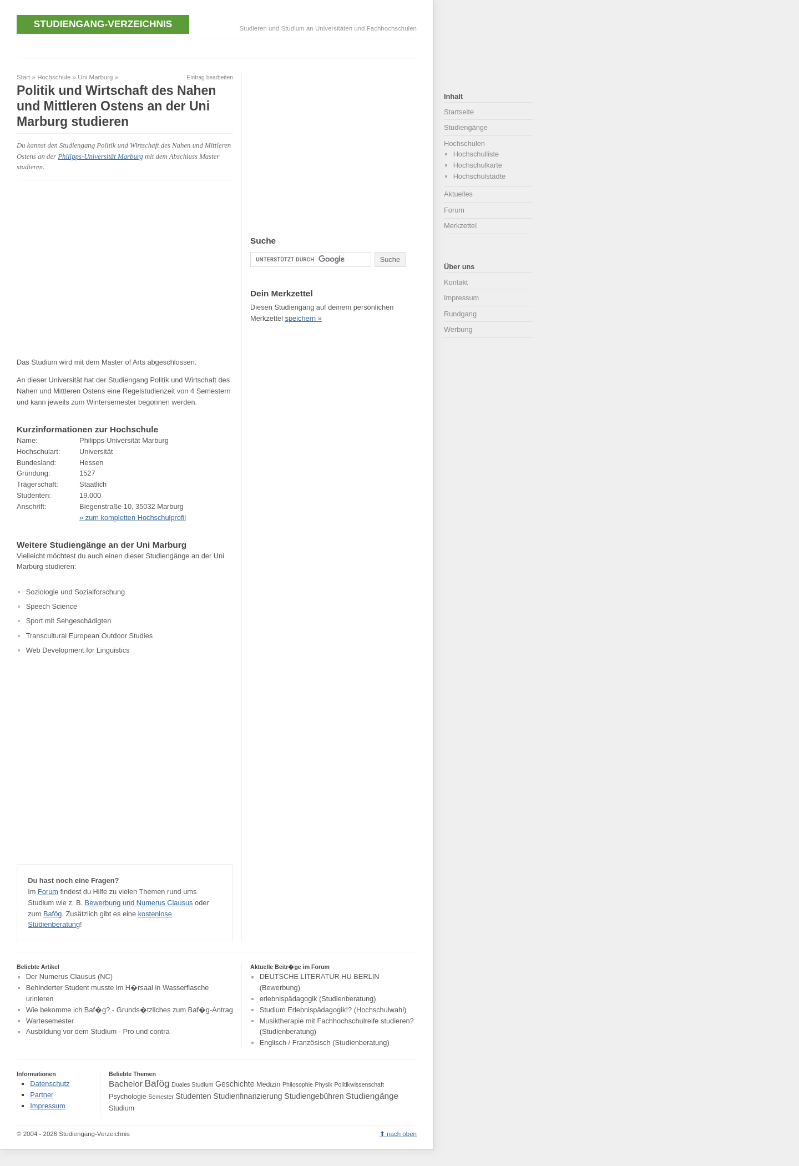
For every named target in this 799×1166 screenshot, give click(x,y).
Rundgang (460, 314)
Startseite (459, 112)
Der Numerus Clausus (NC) (69, 977)
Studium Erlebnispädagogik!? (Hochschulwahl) (333, 1010)
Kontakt (456, 282)
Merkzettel (460, 225)
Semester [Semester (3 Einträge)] (161, 1096)
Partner (41, 1095)
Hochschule (53, 77)
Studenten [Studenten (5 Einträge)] (193, 1096)
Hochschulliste (476, 154)
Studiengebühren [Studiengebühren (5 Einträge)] (313, 1096)
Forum (48, 891)
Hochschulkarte (477, 165)
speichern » (303, 318)
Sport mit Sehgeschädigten (69, 621)
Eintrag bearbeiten (209, 77)
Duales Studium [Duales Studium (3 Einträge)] (192, 1084)
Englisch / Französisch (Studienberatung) (325, 1042)
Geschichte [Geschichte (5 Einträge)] (234, 1083)
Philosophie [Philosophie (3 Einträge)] (297, 1084)
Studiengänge (466, 127)
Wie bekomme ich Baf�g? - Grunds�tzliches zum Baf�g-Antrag (129, 1010)
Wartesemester (50, 1021)
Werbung (458, 329)
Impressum (461, 298)
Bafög (52, 914)
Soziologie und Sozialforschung (75, 592)
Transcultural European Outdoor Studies (89, 636)
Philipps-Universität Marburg (100, 156)
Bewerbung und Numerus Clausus (139, 903)
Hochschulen (464, 143)
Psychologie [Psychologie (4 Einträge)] (127, 1097)
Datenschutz (49, 1083)
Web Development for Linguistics (78, 650)
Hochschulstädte (479, 176)
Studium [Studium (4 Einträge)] (121, 1108)
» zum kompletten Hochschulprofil (132, 517)
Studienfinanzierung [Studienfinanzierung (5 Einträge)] (247, 1096)
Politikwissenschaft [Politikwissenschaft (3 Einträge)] (359, 1084)
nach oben (402, 1133)
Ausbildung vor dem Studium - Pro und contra (98, 1032)
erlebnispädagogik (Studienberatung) (318, 999)
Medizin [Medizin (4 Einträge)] (268, 1084)
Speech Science (51, 606)
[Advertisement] (219, 47)
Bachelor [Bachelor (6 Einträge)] (126, 1083)
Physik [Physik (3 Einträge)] (323, 1084)
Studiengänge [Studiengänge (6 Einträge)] (372, 1096)
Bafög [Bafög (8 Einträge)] (156, 1083)
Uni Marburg (95, 77)
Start (23, 77)
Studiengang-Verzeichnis (103, 23)
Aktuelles (458, 194)
